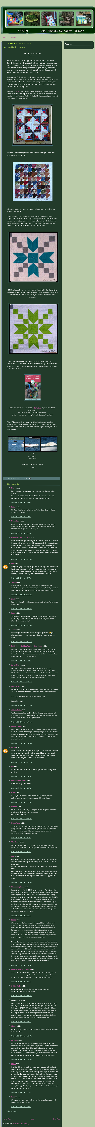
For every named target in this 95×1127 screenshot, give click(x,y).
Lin (12, 766)
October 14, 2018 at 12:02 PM (21, 882)
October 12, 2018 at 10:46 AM (21, 559)
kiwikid (13, 792)
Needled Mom (16, 686)
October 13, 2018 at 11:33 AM (21, 722)
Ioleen (13, 747)
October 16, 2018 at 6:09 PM (21, 1022)
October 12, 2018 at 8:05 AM (21, 502)
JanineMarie (15, 665)
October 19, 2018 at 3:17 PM (21, 1092)
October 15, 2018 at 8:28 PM (21, 965)
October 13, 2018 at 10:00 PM (21, 819)
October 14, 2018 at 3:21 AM (21, 838)
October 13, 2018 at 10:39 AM (21, 682)
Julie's (18, 91)
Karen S (14, 807)
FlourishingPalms (17, 887)
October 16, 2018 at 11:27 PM (21, 1036)
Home (5, 37)
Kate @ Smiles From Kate (20, 537)
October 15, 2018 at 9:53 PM (21, 982)
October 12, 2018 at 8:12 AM (21, 533)
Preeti (13, 1064)
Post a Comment (11, 1111)
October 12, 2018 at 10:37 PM (21, 595)
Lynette (14, 1040)
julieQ (13, 599)
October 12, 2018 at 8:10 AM (21, 517)
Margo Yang (15, 823)
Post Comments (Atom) (21, 1124)
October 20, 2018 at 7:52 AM (21, 1107)
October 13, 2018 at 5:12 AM (21, 661)
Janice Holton (16, 710)
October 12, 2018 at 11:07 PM (21, 609)
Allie (13, 563)
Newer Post (7, 1119)
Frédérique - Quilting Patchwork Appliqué (26, 646)
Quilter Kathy (16, 986)
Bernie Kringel (16, 726)
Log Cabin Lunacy (16, 47)
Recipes (13, 37)
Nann (13, 613)
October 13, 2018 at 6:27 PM (21, 802)
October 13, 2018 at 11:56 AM (21, 743)
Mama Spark (15, 521)
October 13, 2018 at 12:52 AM (21, 642)
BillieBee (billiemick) (19, 781)
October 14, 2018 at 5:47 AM (21, 852)
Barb (13, 1097)
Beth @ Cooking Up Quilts (21, 969)
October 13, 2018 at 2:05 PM (21, 788)
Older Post (56, 1119)
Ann (12, 856)
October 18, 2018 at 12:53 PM (21, 1059)
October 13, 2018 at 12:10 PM (21, 762)
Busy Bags (37, 408)
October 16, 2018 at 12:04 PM (21, 996)
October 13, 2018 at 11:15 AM (21, 705)
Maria (13, 488)
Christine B (15, 842)
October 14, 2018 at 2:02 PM (21, 916)
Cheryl (13, 1026)
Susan (13, 920)
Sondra (14, 582)
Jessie (13, 629)
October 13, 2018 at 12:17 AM (21, 625)
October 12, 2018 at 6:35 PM (21, 578)
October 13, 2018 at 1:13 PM (21, 776)
